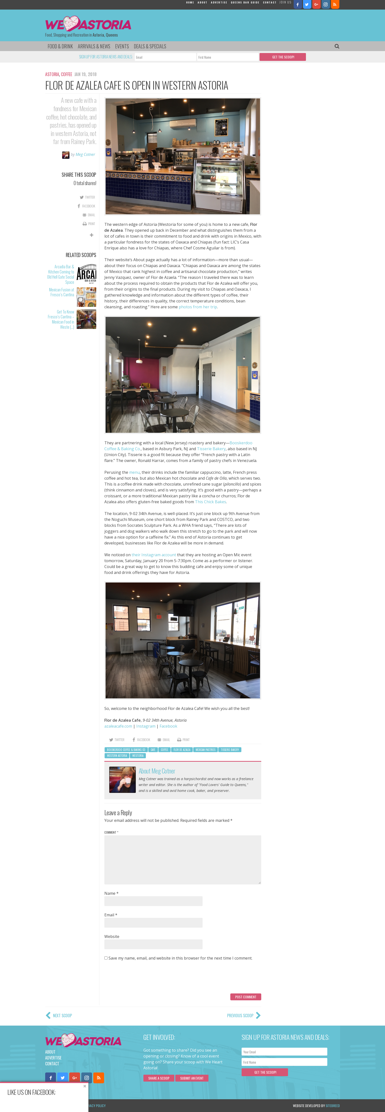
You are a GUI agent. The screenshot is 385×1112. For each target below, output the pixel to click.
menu (134, 472)
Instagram (145, 726)
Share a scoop (158, 1078)
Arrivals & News (94, 46)
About (202, 2)
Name (111, 893)
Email (110, 915)
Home (190, 2)
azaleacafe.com (118, 726)
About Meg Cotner (157, 770)
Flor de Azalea (182, 750)
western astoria (117, 756)
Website (111, 936)
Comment (111, 832)
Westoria (137, 756)
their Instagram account (154, 554)
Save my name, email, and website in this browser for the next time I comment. (180, 958)
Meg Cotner (85, 154)
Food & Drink (60, 46)
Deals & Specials (150, 46)
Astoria (52, 74)
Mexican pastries (205, 750)
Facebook (168, 726)
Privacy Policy (95, 1105)
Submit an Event (192, 1078)
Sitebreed (333, 1105)
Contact (270, 2)
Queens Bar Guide (245, 2)
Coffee (66, 74)
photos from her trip (198, 307)
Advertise (219, 2)
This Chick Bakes (210, 501)
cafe (153, 750)
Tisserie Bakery (211, 448)
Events (122, 46)
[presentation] (141, 979)
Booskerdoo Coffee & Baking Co (126, 750)
